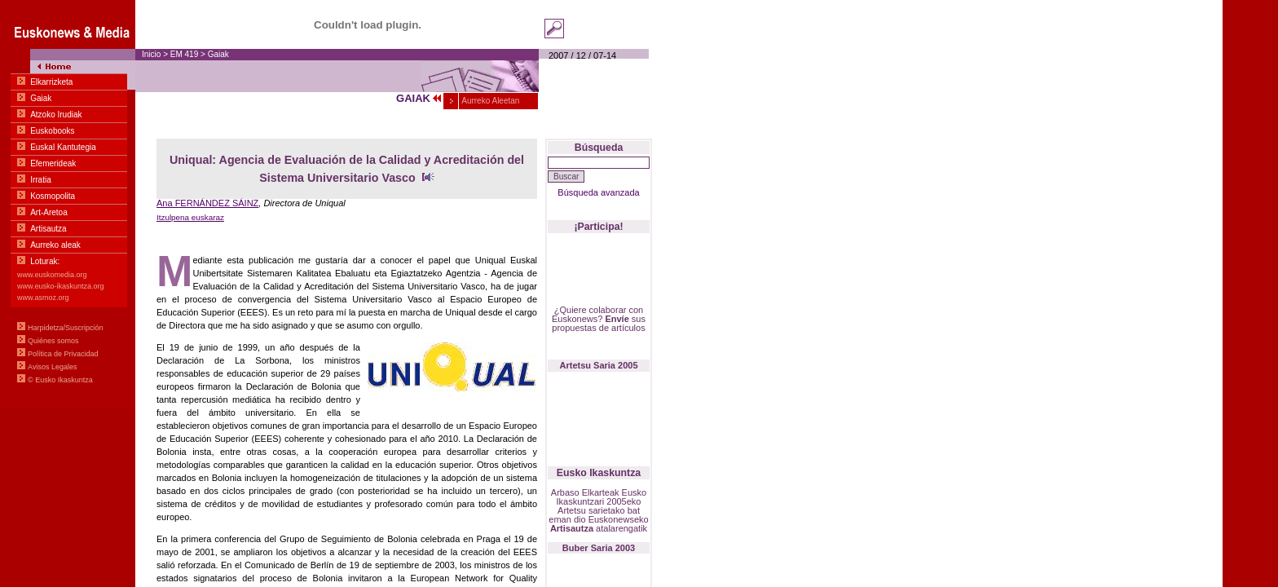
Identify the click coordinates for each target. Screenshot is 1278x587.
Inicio (151, 54)
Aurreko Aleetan (489, 100)
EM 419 (185, 54)
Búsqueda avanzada (598, 192)
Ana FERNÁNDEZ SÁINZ (207, 203)
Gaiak (218, 54)
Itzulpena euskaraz (190, 217)
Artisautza (571, 528)
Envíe (616, 319)
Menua (67, 204)
